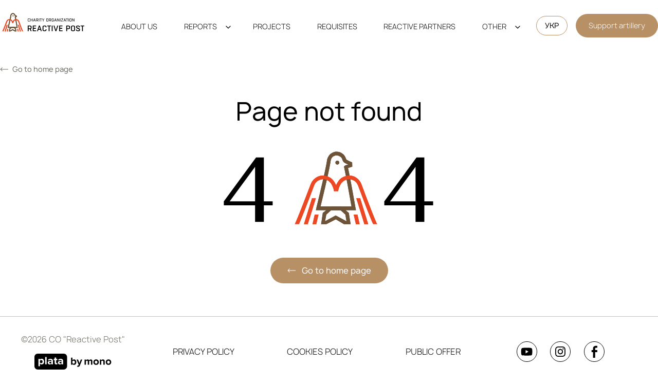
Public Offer (433, 351)
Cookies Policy (320, 351)
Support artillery (617, 25)
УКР (552, 25)
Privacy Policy (203, 351)
